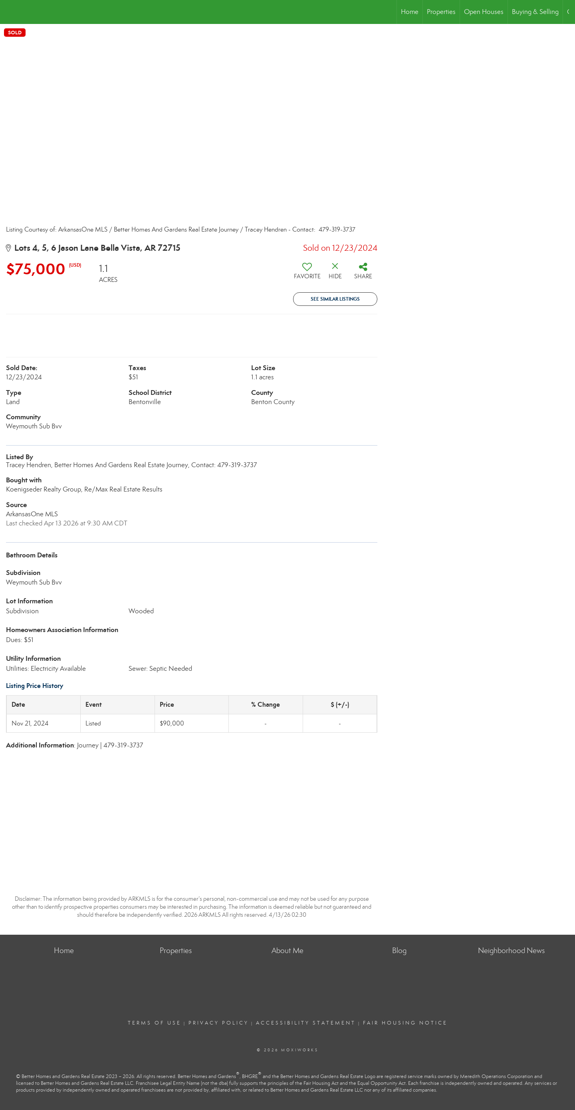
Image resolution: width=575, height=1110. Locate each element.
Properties (441, 12)
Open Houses (484, 12)
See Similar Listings (335, 299)
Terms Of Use (154, 1023)
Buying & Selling (535, 12)
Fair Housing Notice (405, 1023)
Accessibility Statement (306, 1023)
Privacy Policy (218, 1023)
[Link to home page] (10, 12)
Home (409, 12)
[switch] (307, 274)
